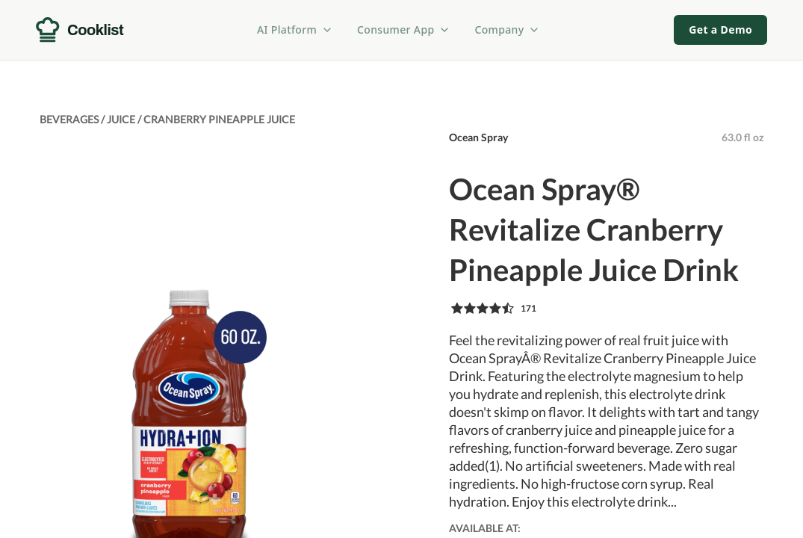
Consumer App (403, 29)
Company (507, 29)
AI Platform (295, 29)
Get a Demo (720, 29)
